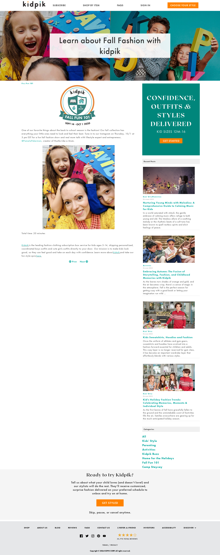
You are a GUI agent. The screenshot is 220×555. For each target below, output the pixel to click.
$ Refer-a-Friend (126, 527)
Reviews (72, 527)
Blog (57, 527)
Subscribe (59, 5)
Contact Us (103, 527)
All (144, 436)
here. (39, 255)
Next (84, 261)
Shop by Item (91, 5)
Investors (148, 527)
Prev (73, 261)
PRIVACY (114, 545)
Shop (26, 527)
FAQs (120, 5)
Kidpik (25, 245)
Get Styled (110, 503)
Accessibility (169, 527)
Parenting (149, 445)
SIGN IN (145, 5)
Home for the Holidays (158, 458)
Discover (190, 527)
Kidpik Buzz (150, 454)
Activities (148, 449)
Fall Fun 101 (27, 83)
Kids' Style (149, 441)
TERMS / (106, 545)
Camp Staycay (152, 467)
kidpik (116, 252)
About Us (42, 527)
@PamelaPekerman (32, 140)
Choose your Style (183, 5)
